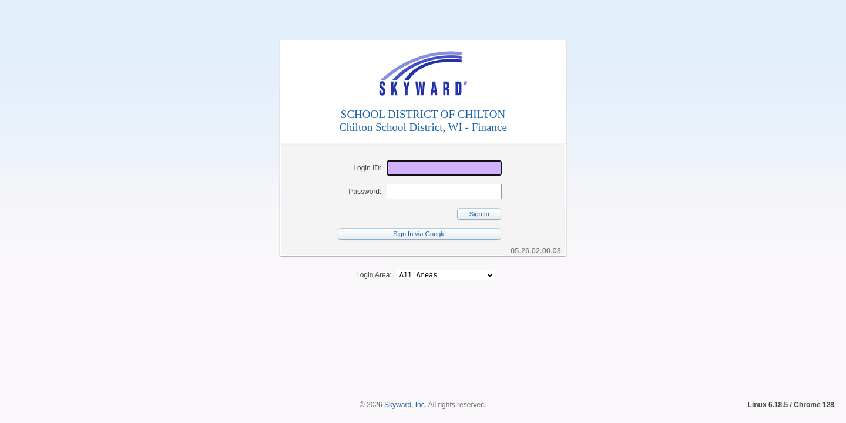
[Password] (444, 191)
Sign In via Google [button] (419, 233)
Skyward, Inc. (405, 385)
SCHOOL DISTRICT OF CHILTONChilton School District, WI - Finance (423, 120)
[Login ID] (444, 168)
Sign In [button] (479, 213)
